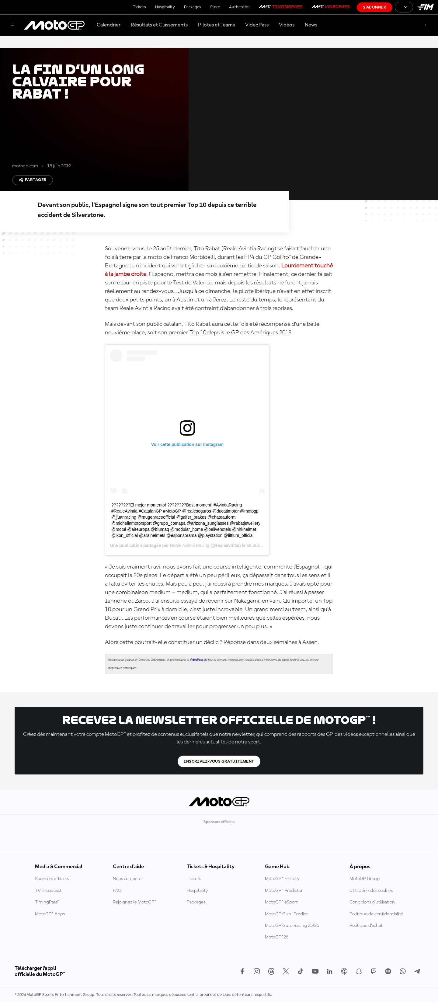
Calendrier (108, 25)
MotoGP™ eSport (281, 902)
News (311, 25)
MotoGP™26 (276, 937)
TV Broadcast (48, 890)
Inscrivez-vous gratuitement (219, 761)
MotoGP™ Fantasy (282, 878)
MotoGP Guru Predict (286, 914)
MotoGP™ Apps (50, 914)
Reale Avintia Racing (189, 545)
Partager (33, 179)
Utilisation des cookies (371, 890)
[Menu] (12, 25)
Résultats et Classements (159, 25)
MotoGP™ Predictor (284, 890)
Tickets (139, 7)
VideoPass (257, 25)
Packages (192, 7)
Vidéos (286, 25)
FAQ (117, 890)
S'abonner (374, 7)
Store (215, 7)
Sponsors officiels (52, 878)
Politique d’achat (366, 925)
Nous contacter (128, 878)
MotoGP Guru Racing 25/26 (292, 925)
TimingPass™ (47, 902)
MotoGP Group (364, 878)
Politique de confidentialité (376, 914)
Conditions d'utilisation (372, 902)
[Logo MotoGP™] (54, 25)
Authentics (239, 7)
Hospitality (165, 7)
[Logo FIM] (425, 7)
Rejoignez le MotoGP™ (134, 902)
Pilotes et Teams (216, 25)
